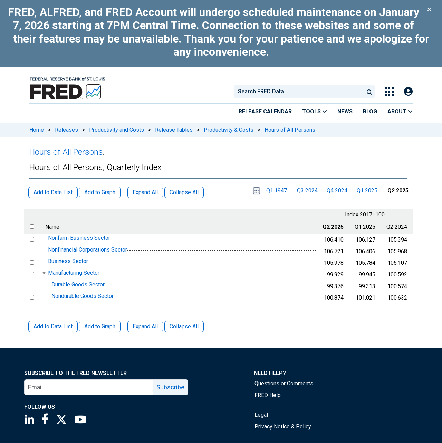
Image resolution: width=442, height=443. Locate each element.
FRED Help (267, 395)
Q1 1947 (276, 190)
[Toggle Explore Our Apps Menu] (389, 91)
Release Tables (174, 129)
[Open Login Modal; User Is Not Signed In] (408, 91)
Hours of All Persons (290, 129)
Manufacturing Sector (73, 273)
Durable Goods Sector (78, 284)
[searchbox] (300, 91)
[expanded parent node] (43, 273)
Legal (261, 415)
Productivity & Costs (228, 129)
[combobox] (298, 91)
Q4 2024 (337, 190)
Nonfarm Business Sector (79, 238)
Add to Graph (99, 326)
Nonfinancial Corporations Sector (87, 249)
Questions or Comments (283, 383)
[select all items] (32, 226)
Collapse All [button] (184, 192)
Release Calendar (265, 111)
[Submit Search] (369, 91)
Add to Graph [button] (99, 192)
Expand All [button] (145, 192)
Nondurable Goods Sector (82, 296)
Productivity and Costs (116, 129)
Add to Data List (53, 326)
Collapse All (184, 326)
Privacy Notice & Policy (282, 426)
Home (36, 129)
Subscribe (170, 387)
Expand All (145, 326)
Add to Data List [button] (53, 192)
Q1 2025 (367, 190)
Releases (66, 129)
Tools (314, 111)
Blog (370, 111)
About (400, 111)
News (345, 111)
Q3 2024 (307, 190)
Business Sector (68, 261)
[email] (89, 387)
